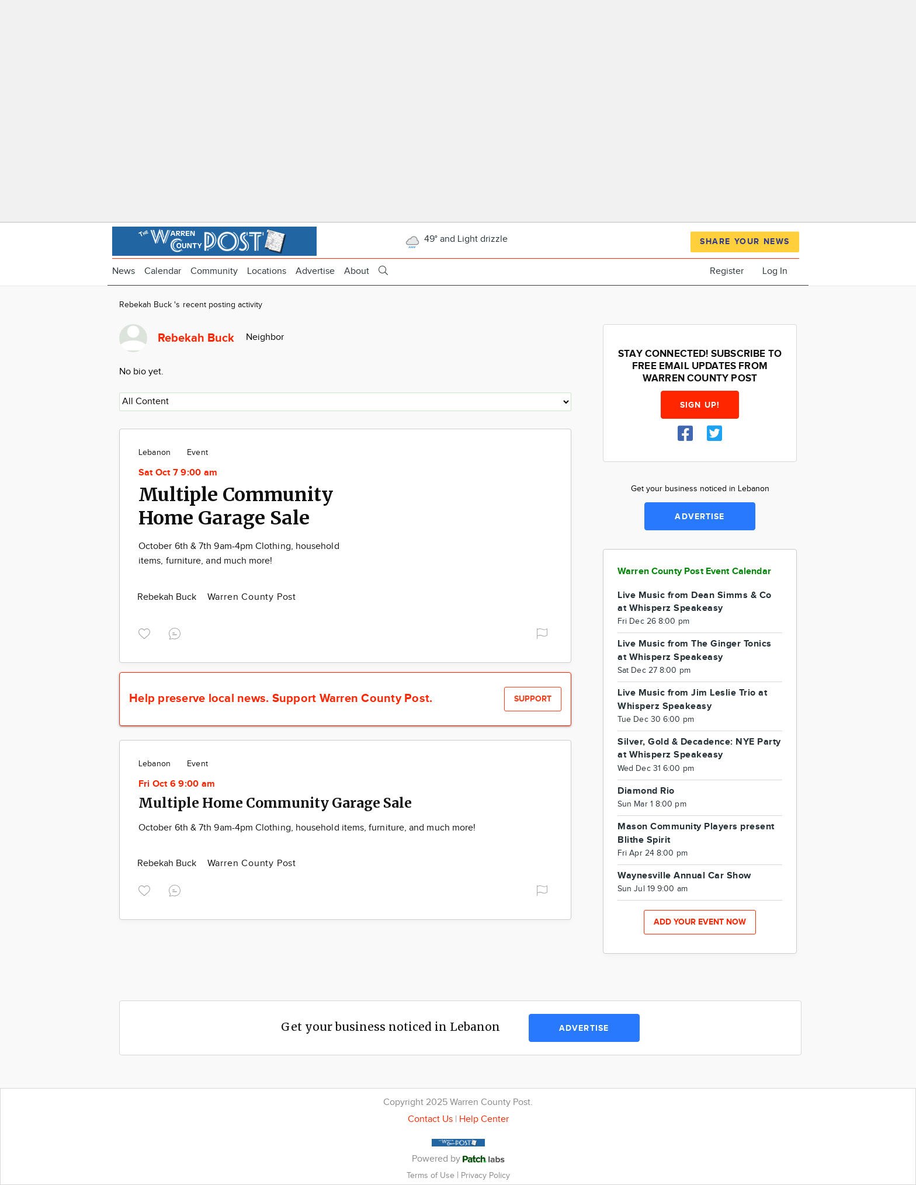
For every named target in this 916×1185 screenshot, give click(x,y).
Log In (774, 271)
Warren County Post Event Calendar (694, 571)
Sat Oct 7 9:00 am (177, 472)
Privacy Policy (485, 1175)
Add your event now (700, 922)
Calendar (162, 271)
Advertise (315, 271)
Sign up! (700, 405)
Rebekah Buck (168, 597)
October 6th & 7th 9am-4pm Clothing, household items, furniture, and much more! (307, 827)
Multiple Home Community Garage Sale (275, 802)
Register (727, 271)
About (356, 271)
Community (214, 271)
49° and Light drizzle (455, 239)
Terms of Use (432, 1175)
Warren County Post (251, 597)
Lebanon (154, 452)
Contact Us (430, 1119)
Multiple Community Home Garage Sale (235, 506)
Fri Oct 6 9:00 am (176, 784)
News (123, 271)
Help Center (484, 1119)
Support (532, 699)
